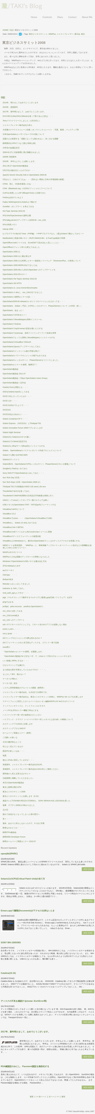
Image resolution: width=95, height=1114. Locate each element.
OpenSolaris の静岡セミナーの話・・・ (19, 297)
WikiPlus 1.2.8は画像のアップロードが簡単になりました (26, 557)
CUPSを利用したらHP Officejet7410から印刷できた (24, 193)
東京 (83, 34)
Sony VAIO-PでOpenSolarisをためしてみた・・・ (23, 473)
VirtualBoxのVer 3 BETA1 (13, 527)
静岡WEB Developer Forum (14, 837)
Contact (72, 17)
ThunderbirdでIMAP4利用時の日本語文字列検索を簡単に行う (28, 496)
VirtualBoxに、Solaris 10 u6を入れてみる (20, 523)
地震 (4, 755)
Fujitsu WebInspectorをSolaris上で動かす (20, 202)
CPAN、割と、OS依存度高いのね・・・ (19, 184)
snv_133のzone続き (11, 615)
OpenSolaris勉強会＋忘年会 (14, 383)
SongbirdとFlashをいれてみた (15, 468)
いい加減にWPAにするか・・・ (16, 661)
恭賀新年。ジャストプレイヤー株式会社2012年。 (23, 764)
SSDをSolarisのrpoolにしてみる (16, 392)
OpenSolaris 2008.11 (11, 252)
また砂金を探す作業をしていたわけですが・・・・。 (25, 670)
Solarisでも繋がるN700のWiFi (15, 455)
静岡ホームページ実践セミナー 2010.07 (19, 841)
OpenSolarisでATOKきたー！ (15, 315)
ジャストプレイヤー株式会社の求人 (17, 125)
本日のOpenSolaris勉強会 (13, 783)
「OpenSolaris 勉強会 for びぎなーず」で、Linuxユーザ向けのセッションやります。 (38, 656)
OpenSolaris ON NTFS (12, 283)
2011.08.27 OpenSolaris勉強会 (15, 166)
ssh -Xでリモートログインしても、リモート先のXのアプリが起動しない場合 (35, 624)
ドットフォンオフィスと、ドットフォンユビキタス (24, 706)
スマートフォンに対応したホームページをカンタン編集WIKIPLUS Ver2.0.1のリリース (39, 701)
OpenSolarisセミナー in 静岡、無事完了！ (20, 365)
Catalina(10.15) (8, 973)
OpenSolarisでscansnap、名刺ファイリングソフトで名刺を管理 (29, 333)
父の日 (5, 810)
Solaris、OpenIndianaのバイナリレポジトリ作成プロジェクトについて (32, 450)
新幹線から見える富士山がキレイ (16, 774)
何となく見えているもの (13, 746)
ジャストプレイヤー (65, 34)
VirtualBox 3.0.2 (9, 514)
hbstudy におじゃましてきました (16, 584)
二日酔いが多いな (10, 737)
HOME (5, 30)
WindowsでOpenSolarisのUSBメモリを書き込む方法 (25, 561)
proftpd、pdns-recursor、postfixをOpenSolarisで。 (24, 606)
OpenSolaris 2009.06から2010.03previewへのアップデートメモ (29, 270)
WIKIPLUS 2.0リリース (12, 552)
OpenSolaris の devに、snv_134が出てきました (22, 292)
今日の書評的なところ (12, 742)
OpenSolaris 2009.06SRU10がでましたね (20, 265)
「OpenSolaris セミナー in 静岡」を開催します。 (23, 652)
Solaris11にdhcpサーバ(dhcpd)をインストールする (24, 446)
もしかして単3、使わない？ (14, 674)
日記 (12, 30)
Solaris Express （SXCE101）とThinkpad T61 (22, 423)
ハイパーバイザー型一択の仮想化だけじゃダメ (22, 715)
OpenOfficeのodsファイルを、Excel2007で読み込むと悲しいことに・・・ (34, 243)
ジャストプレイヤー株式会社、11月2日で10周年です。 (26, 692)
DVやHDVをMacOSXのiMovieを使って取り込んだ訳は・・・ (28, 116)
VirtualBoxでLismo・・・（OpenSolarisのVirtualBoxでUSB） (28, 518)
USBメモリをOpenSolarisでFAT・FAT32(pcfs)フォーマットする (29, 505)
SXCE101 (7, 410)
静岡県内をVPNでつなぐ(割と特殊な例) (19, 143)
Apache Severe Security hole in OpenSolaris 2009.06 (25, 175)
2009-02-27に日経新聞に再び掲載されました (21, 152)
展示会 (77, 34)
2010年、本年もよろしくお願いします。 (19, 161)
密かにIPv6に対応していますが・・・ (18, 760)
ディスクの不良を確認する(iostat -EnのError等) (24, 1001)
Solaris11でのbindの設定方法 (15, 441)
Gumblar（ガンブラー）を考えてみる (18, 206)
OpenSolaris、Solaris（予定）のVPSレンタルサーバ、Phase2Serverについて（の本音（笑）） (42, 306)
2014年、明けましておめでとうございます (20, 103)
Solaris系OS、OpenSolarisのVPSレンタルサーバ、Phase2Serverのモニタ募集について (39, 464)
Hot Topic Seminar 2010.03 (14, 211)
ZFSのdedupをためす (12, 566)
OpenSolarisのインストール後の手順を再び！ (22, 351)
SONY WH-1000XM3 (11, 942)
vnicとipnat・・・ (10, 633)
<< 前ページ (41, 1097)
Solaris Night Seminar (12, 432)
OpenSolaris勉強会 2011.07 (14, 374)
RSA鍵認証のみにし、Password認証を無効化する (25, 1066)
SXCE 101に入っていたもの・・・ (17, 396)
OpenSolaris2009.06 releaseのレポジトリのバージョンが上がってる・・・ (34, 301)
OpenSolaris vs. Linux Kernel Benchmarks (20, 288)
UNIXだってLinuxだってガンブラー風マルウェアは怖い (26, 500)
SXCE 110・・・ (10, 401)
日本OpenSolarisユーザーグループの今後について (23, 134)
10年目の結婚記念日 (11, 148)
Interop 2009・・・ (11, 229)
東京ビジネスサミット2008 (14, 792)
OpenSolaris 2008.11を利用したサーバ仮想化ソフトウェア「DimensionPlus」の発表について (42, 261)
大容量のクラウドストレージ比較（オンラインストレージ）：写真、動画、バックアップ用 (41, 130)
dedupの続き (8, 579)
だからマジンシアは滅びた (14, 665)
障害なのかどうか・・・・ (14, 828)
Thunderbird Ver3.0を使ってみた (16, 491)
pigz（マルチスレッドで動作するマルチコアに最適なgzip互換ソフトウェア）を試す (37, 597)
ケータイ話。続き (10, 683)
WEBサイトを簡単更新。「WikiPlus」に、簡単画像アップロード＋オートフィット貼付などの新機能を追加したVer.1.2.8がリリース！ (47, 546)
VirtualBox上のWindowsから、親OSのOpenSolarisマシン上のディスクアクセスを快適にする (41, 541)
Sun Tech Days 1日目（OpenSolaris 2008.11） (22, 482)
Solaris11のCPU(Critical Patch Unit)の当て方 (23, 879)
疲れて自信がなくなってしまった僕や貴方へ (21, 814)
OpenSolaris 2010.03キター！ (15, 274)
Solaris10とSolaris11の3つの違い (16, 437)
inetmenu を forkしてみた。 (14, 588)
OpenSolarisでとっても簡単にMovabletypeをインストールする (29, 337)
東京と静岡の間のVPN (12, 787)
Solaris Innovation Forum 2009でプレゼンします (23, 428)
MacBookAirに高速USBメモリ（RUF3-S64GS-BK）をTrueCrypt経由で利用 (34, 238)
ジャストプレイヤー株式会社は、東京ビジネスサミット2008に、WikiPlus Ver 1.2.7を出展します (43, 697)
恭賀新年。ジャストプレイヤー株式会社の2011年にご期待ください (31, 769)
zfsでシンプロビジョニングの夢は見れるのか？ (22, 638)
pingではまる (8, 602)
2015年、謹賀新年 (10, 107)
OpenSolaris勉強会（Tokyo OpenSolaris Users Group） (26, 378)
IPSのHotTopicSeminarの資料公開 (17, 215)
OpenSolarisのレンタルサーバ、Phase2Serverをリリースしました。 (31, 360)
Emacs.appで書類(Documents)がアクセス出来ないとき (28, 911)
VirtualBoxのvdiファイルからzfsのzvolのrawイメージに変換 (27, 532)
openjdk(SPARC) (9, 854)
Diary (60, 17)
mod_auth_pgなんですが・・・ (16, 593)
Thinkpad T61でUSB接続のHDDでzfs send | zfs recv (24, 487)
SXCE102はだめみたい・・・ (15, 414)
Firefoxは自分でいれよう (13, 197)
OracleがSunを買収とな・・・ (15, 387)
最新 (32, 1097)
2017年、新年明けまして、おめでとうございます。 (24, 112)
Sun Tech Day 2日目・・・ (14, 477)
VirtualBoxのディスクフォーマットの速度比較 (22, 536)
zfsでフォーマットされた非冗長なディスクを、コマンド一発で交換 (31, 643)
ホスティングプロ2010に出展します (18, 724)
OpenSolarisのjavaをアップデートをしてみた (21, 346)
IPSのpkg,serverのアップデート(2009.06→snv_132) (24, 220)
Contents (47, 17)
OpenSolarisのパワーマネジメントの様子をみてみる (24, 356)
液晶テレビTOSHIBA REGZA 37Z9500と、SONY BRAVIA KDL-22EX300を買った (36, 801)
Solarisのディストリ (11, 459)
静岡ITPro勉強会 (9, 832)
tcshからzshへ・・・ (11, 629)
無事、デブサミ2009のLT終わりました (19, 805)
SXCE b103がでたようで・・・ (16, 405)
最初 (63, 1097)
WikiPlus (52, 34)
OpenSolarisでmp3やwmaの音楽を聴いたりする (23, 328)
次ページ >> (54, 1097)
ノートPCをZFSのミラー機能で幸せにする (20, 710)
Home (34, 17)
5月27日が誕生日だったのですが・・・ (19, 170)
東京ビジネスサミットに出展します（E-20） (21, 796)
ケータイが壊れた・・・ (13, 679)
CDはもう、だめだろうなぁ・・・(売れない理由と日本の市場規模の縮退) (33, 179)
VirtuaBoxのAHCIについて (13, 509)
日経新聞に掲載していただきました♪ (18, 778)
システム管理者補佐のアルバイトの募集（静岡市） (24, 688)
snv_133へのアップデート (14, 620)
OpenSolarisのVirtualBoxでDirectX (17, 342)
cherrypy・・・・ (10, 575)
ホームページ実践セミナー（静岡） (17, 733)
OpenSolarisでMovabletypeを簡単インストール (22, 319)
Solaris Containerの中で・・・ (15, 419)
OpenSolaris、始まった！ (13, 310)
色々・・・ (7, 819)
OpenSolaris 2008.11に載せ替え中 (17, 256)
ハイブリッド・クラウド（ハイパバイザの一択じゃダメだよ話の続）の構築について (38, 719)
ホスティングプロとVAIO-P (14, 728)
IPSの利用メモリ (10, 224)
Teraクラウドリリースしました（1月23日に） (22, 121)
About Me (87, 17)
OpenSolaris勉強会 (10, 369)
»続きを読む (88, 869)
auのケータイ (8, 570)
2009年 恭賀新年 (10, 157)
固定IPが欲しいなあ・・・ (14, 751)
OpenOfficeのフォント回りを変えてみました (21, 247)
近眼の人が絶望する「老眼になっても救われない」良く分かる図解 (30, 139)
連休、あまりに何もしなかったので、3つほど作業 (24, 823)
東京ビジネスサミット (38, 34)
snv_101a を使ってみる (12, 611)
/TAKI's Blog (21, 6)
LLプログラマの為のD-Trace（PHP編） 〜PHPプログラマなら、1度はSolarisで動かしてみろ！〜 (43, 234)
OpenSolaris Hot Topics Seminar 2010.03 (20, 279)
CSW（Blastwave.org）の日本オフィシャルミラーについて (27, 188)
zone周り (6, 647)
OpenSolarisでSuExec (12, 324)
